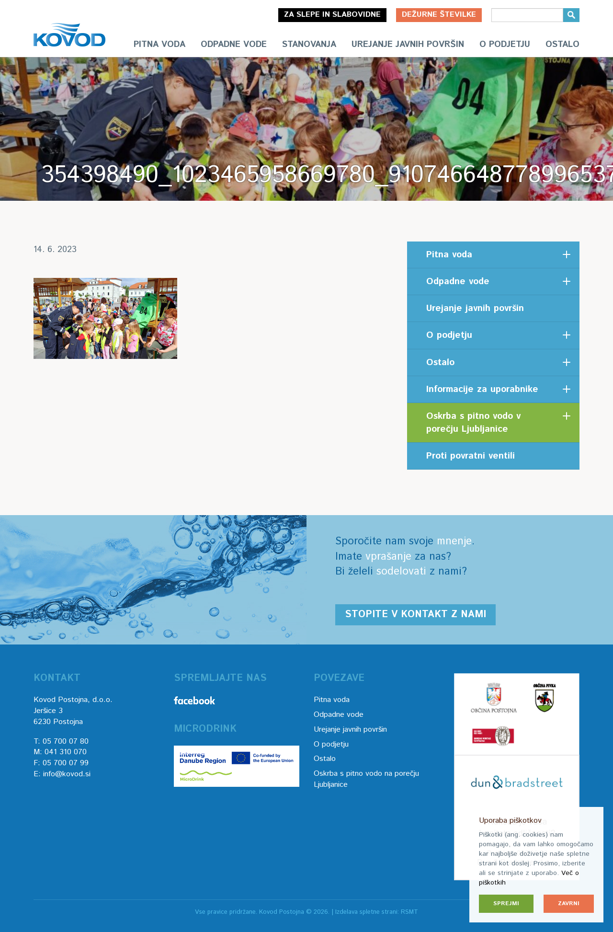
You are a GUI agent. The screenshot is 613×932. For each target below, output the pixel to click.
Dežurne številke (439, 14)
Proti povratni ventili (470, 455)
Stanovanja (309, 44)
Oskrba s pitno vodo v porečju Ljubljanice (473, 423)
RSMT (409, 912)
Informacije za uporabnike (482, 389)
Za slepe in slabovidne (332, 14)
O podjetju (504, 44)
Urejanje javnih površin (408, 44)
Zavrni (568, 903)
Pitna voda (159, 44)
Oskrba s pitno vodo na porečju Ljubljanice (366, 779)
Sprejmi (506, 903)
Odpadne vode (234, 44)
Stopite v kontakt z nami (415, 614)
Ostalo (562, 44)
